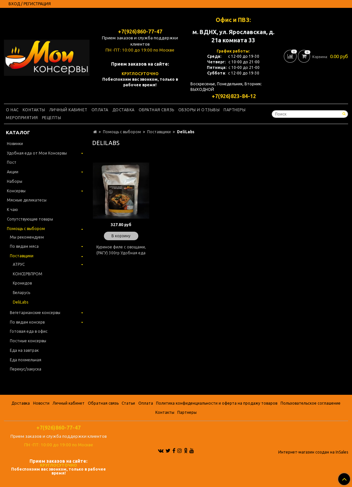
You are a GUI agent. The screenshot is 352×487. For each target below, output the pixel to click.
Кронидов (22, 283)
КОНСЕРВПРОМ (27, 274)
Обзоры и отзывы (199, 110)
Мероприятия (22, 118)
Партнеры (234, 110)
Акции (12, 172)
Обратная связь (156, 110)
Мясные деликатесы (27, 200)
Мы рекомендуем (27, 237)
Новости (41, 403)
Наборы (14, 181)
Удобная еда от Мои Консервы (37, 153)
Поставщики (159, 132)
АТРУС (19, 264)
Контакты (34, 110)
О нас (12, 110)
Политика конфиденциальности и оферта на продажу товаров (216, 403)
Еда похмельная (25, 360)
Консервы (16, 191)
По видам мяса (24, 246)
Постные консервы (28, 341)
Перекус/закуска (25, 369)
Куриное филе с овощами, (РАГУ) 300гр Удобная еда (121, 250)
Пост (11, 162)
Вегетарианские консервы (35, 312)
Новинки (15, 143)
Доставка (123, 110)
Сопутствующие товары (30, 219)
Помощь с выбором (122, 132)
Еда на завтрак (24, 350)
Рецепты (51, 118)
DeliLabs (20, 302)
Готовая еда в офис (29, 331)
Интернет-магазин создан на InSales (313, 452)
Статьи (128, 403)
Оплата (99, 110)
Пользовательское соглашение (311, 403)
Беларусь (21, 292)
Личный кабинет (68, 110)
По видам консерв (27, 322)
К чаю (12, 209)
